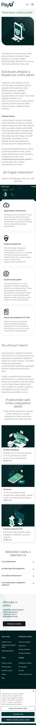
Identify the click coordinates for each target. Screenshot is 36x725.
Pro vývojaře (23, 667)
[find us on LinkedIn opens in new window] (2, 723)
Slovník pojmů (6, 667)
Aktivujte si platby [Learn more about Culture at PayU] (14, 624)
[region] (18, 706)
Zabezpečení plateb (25, 636)
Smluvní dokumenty (25, 674)
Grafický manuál (7, 670)
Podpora (21, 658)
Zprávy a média (7, 663)
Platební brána (6, 642)
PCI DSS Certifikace (25, 653)
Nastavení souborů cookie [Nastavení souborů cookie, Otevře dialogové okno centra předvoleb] (18, 708)
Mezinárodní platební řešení (9, 646)
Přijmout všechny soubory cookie (18, 720)
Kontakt (21, 670)
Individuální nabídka (25, 663)
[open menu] (32, 4)
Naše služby (6, 636)
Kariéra (4, 674)
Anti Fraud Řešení (24, 649)
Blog (3, 678)
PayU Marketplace (7, 651)
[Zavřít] (33, 691)
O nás (3, 658)
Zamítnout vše (18, 714)
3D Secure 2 (22, 646)
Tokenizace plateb (24, 642)
